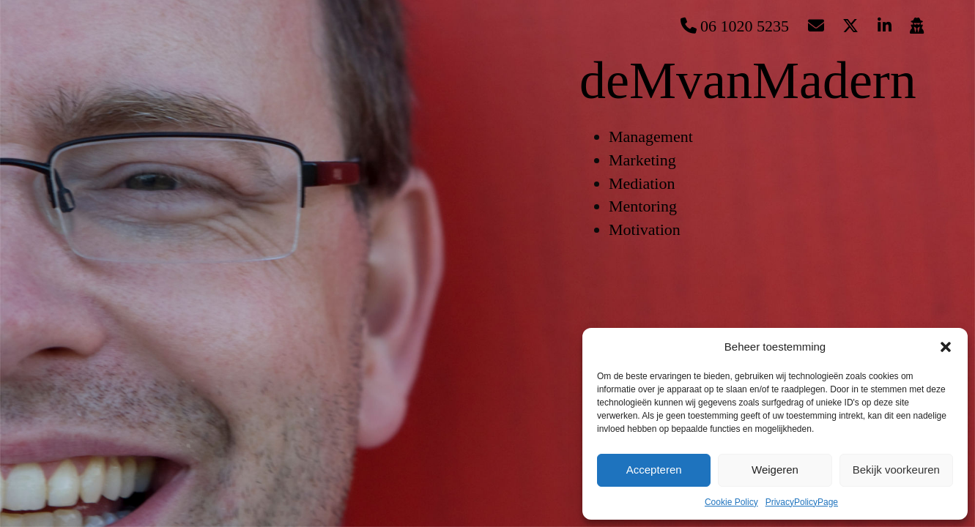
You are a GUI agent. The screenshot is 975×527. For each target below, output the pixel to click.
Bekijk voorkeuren (896, 469)
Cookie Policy (731, 502)
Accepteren (654, 469)
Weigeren (775, 469)
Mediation (642, 183)
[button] (945, 347)
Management (651, 136)
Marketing (642, 160)
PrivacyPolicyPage (801, 502)
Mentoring (643, 206)
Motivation (645, 229)
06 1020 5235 (735, 26)
